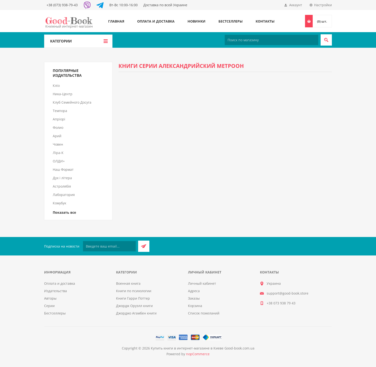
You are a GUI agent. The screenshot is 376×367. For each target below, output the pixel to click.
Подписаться (143, 246)
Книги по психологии (133, 291)
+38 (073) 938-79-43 (62, 5)
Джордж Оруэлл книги (134, 305)
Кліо (56, 85)
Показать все (64, 212)
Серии (49, 305)
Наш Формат (63, 169)
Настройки (323, 5)
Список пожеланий (203, 313)
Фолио (58, 127)
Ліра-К (58, 152)
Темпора (60, 110)
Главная (116, 21)
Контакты (265, 21)
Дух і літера (62, 178)
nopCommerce (198, 354)
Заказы (194, 298)
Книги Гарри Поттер (133, 298)
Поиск (326, 40)
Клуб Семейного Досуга (72, 102)
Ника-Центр (62, 94)
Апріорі (59, 119)
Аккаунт (295, 5)
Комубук (59, 203)
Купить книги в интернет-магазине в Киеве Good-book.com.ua (202, 348)
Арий (57, 136)
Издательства (55, 291)
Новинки (197, 21)
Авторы (50, 298)
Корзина (195, 305)
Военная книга (128, 283)
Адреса (194, 291)
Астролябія (62, 186)
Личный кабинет (202, 283)
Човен (58, 144)
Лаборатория (64, 194)
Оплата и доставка (156, 21)
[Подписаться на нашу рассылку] (109, 246)
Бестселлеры (230, 21)
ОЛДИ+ (59, 161)
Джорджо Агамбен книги (136, 313)
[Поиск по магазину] (271, 40)
